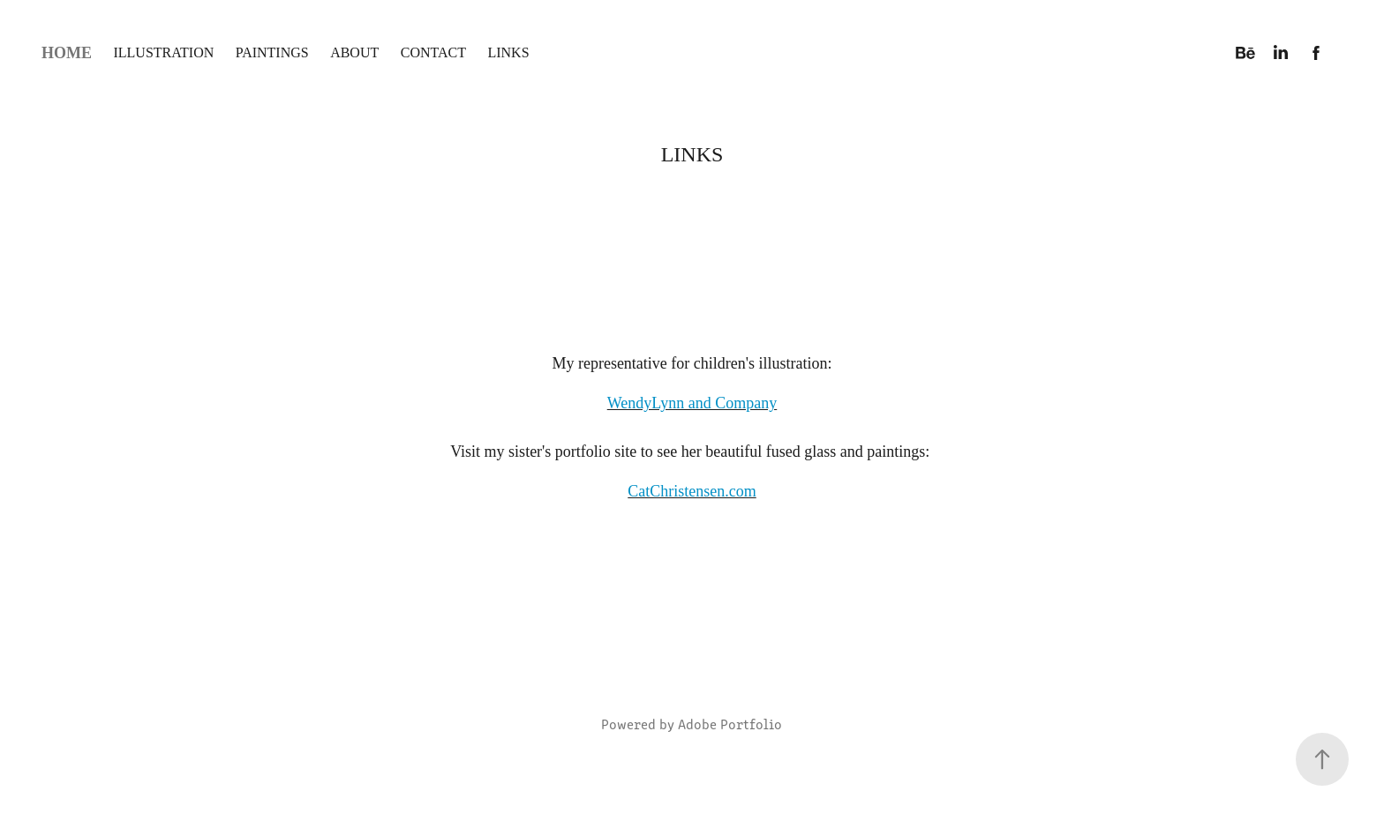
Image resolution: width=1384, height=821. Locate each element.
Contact (433, 52)
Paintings (272, 52)
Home (66, 53)
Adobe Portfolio (730, 723)
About (354, 52)
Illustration (163, 52)
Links (508, 52)
